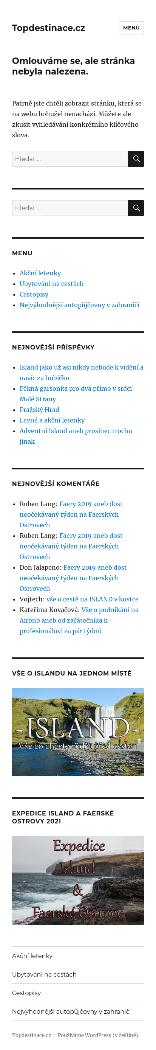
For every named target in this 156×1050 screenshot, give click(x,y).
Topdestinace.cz (48, 28)
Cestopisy (34, 294)
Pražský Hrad (39, 409)
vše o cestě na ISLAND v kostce (92, 599)
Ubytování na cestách (52, 283)
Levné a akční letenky (52, 420)
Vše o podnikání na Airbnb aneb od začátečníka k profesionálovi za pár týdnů (79, 620)
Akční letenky (40, 273)
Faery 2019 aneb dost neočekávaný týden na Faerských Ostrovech (71, 514)
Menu (131, 28)
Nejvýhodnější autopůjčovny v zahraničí (79, 305)
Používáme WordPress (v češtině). (98, 1035)
